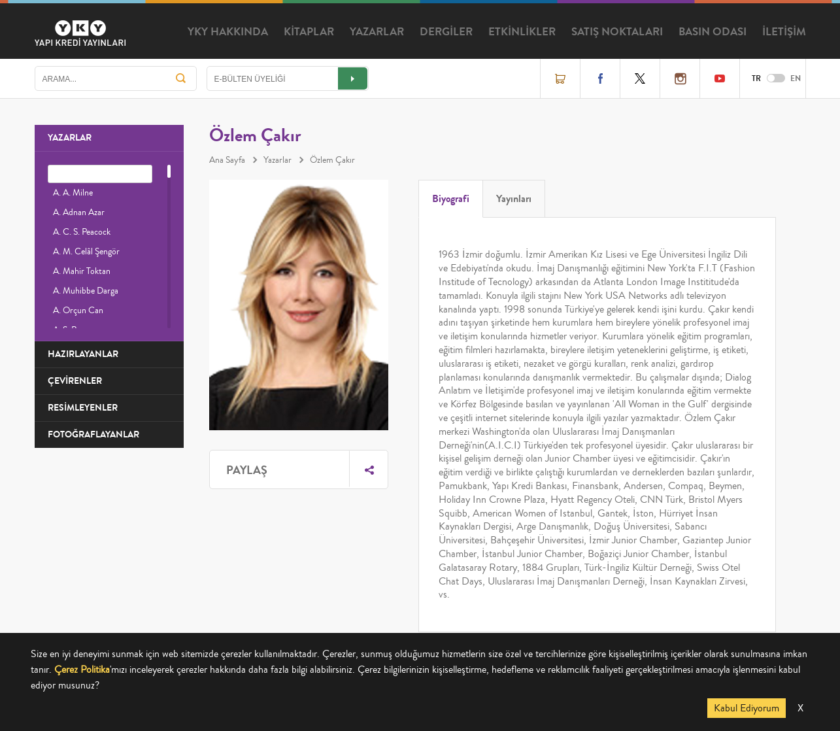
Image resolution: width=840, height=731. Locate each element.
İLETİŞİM (784, 32)
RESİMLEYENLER (83, 408)
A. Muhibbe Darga (85, 291)
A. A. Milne (73, 192)
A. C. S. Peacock (81, 232)
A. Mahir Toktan (81, 271)
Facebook (600, 78)
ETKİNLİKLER (522, 32)
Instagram (679, 78)
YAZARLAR (377, 32)
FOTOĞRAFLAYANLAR (93, 434)
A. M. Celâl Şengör (86, 251)
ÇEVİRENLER (75, 381)
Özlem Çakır (332, 160)
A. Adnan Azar (79, 212)
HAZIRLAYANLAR (83, 354)
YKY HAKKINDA (228, 32)
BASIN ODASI (713, 32)
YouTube (719, 78)
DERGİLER (446, 32)
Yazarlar (277, 160)
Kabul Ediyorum (746, 708)
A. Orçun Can (78, 310)
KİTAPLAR (309, 32)
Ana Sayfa (227, 160)
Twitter (640, 78)
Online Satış (560, 78)
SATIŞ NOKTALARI (617, 32)
